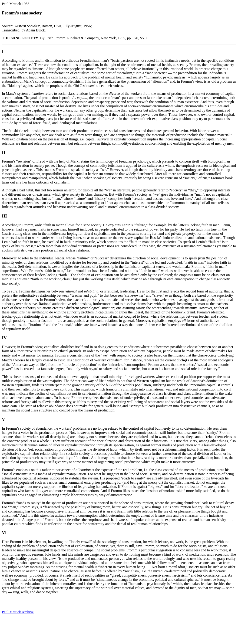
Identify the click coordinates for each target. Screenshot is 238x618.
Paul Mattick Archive (18, 612)
